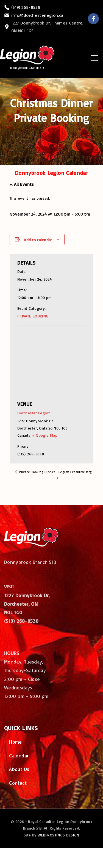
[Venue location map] (47, 359)
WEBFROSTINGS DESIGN (58, 835)
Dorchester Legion (34, 413)
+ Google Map (44, 435)
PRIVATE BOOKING (32, 316)
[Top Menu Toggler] (94, 58)
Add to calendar (38, 239)
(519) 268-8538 (25, 7)
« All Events (22, 184)
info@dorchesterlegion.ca (37, 15)
